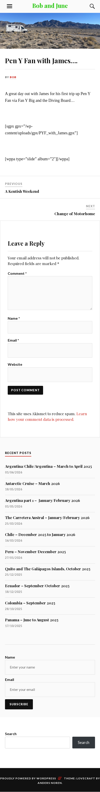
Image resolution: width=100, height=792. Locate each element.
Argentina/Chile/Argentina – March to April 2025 (48, 466)
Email (13, 340)
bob (13, 77)
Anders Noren (50, 783)
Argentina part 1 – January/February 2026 (42, 500)
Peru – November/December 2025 (35, 551)
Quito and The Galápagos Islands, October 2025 (47, 568)
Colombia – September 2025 (30, 602)
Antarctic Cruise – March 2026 (32, 483)
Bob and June (50, 5)
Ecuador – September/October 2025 (37, 585)
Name (14, 318)
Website (15, 364)
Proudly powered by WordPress (28, 778)
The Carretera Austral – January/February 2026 (47, 517)
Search (11, 733)
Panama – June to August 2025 (31, 619)
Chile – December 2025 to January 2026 (40, 534)
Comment (17, 273)
